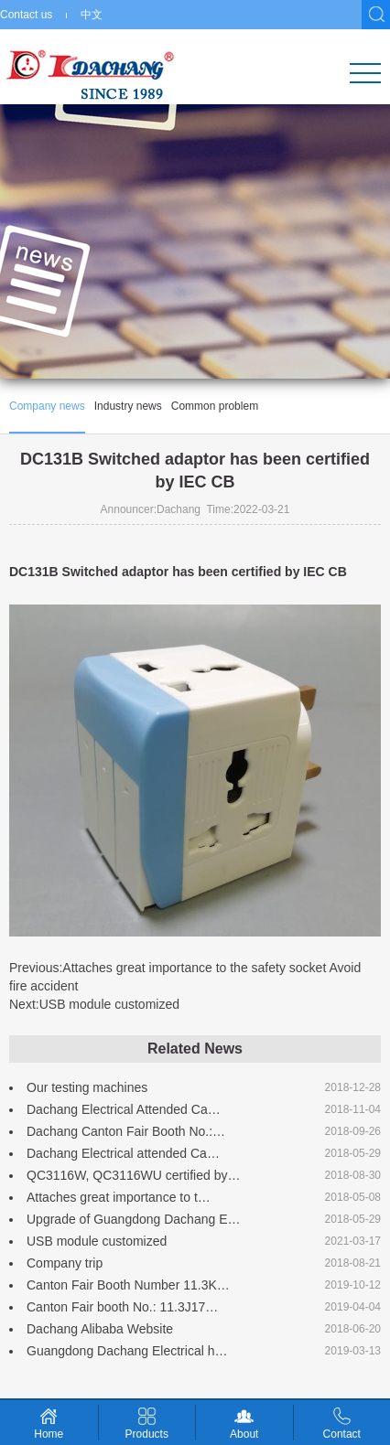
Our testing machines (87, 1087)
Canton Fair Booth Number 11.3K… (128, 1285)
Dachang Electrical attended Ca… (123, 1153)
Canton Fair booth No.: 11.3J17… (122, 1307)
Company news (47, 406)
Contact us (26, 14)
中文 (92, 14)
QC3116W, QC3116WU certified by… (133, 1175)
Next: (94, 1004)
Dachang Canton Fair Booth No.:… (126, 1131)
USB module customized (97, 1241)
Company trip (65, 1263)
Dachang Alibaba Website (100, 1329)
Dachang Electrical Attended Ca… (124, 1109)
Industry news (128, 406)
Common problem (214, 406)
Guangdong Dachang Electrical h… (127, 1350)
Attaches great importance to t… (119, 1197)
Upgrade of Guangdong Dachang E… (134, 1219)
